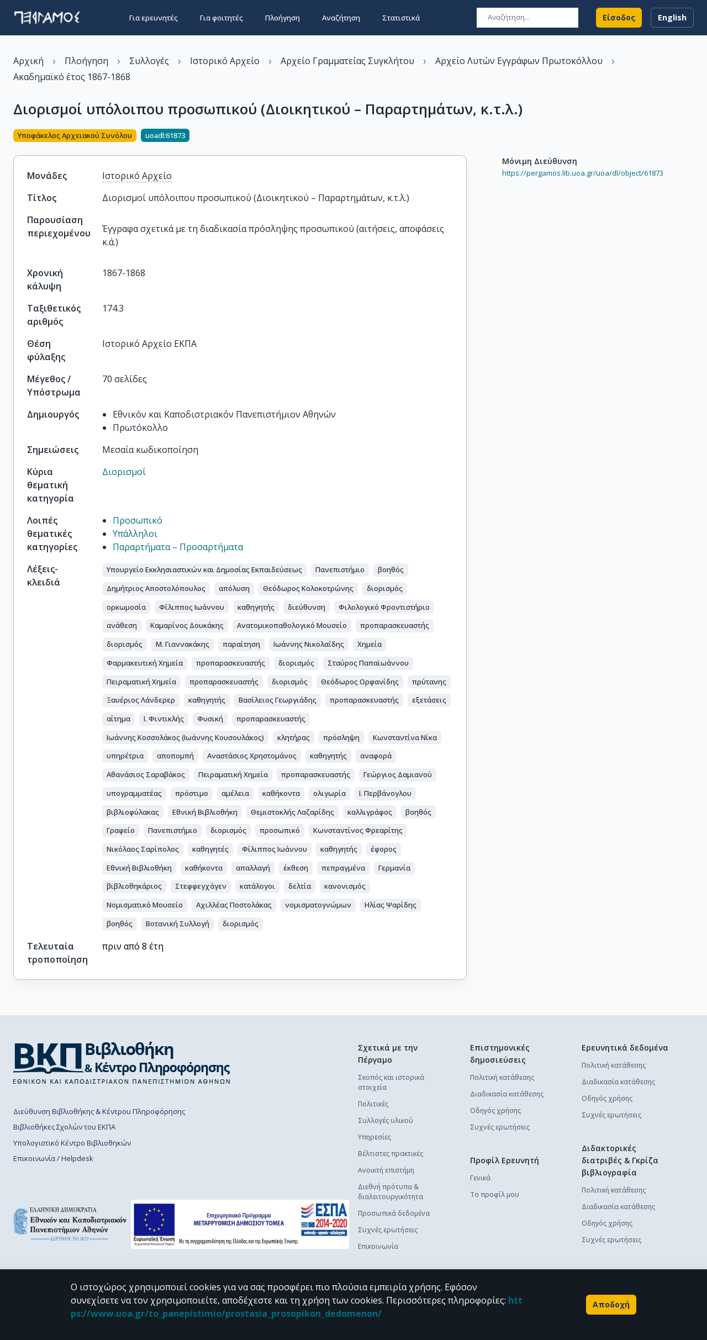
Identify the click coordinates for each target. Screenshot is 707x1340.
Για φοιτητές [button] (221, 18)
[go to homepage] (47, 17)
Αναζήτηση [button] (341, 18)
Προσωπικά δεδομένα (394, 1213)
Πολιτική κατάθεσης (502, 1077)
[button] (204, 570)
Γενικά (480, 1178)
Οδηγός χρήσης (495, 1110)
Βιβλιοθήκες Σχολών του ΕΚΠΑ (64, 1127)
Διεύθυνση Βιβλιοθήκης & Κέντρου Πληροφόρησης (99, 1111)
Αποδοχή (611, 1305)
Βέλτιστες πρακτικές (390, 1153)
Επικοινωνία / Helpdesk (53, 1158)
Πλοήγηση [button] (282, 18)
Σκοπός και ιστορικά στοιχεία (391, 1082)
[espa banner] (240, 1224)
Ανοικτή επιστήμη (386, 1170)
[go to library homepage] (121, 1063)
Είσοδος (619, 18)
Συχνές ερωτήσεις (388, 1230)
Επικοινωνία (378, 1246)
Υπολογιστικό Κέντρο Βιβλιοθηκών (72, 1143)
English (672, 17)
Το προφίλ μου (494, 1194)
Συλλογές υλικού (385, 1120)
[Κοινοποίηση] (462, 136)
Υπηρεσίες (374, 1137)
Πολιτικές (373, 1104)
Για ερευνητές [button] (153, 18)
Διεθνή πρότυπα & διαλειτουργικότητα (390, 1191)
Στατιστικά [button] (401, 18)
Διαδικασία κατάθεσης (507, 1094)
